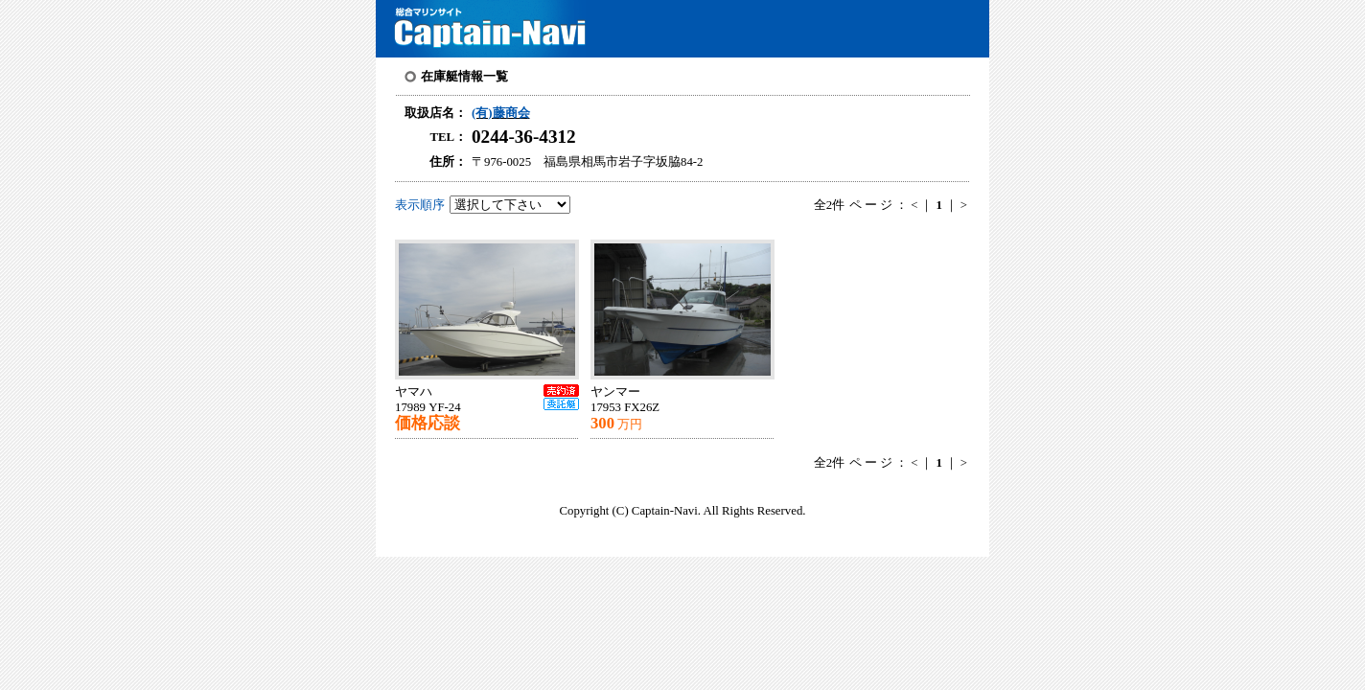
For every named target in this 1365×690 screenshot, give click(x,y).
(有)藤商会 (501, 113)
